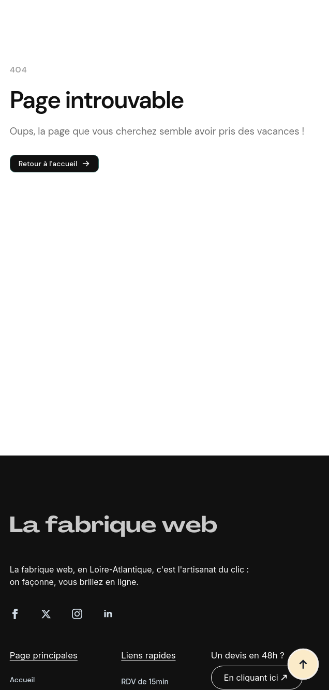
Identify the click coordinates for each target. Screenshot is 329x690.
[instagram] (77, 614)
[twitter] (46, 614)
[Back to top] (303, 664)
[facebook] (15, 614)
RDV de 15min (145, 681)
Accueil (22, 679)
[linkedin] (108, 614)
